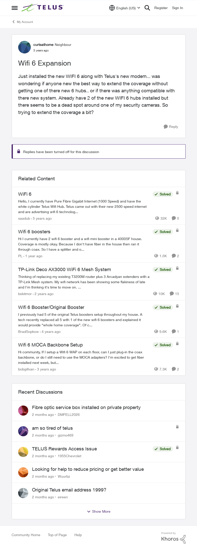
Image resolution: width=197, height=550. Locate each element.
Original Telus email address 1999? (69, 490)
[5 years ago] (41, 218)
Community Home (26, 535)
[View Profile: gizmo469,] (23, 431)
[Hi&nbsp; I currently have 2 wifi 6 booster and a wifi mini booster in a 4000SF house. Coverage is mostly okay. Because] (84, 244)
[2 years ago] (43, 293)
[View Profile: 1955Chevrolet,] (23, 452)
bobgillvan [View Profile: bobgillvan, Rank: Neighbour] (26, 369)
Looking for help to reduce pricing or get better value (88, 469)
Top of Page (57, 535)
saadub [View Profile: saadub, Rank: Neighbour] (24, 218)
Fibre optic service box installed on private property (86, 407)
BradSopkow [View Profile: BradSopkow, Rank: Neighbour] (28, 331)
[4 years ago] (50, 331)
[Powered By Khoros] (173, 538)
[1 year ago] (32, 255)
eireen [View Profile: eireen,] (63, 497)
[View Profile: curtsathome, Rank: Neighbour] (24, 47)
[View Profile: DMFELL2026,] (23, 411)
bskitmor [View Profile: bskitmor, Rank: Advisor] (25, 294)
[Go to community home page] (43, 8)
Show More (98, 511)
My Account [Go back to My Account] (22, 22)
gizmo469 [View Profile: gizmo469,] (65, 435)
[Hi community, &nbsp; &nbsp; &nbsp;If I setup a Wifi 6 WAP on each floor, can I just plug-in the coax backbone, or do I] (84, 357)
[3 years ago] (45, 369)
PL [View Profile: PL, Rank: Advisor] (20, 256)
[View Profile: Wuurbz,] (23, 472)
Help (78, 535)
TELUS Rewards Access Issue (64, 448)
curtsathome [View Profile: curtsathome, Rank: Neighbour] (43, 44)
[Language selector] (125, 8)
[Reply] (171, 126)
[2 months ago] (43, 414)
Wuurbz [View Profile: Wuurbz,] (64, 476)
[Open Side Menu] (14, 8)
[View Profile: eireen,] (23, 493)
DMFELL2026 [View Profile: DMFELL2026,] (69, 414)
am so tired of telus (52, 428)
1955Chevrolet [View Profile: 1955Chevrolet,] (69, 455)
